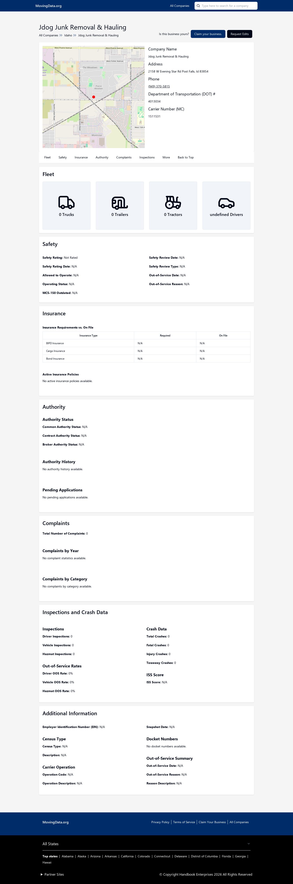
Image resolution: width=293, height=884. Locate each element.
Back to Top (186, 157)
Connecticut (162, 856)
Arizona (95, 856)
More (166, 157)
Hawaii (47, 862)
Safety (63, 157)
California (127, 856)
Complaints (124, 157)
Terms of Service (184, 822)
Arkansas (111, 856)
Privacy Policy (160, 822)
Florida (226, 856)
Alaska (82, 856)
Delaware (180, 856)
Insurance (81, 157)
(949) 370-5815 (159, 86)
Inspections (147, 157)
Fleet (47, 157)
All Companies (179, 6)
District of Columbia (204, 856)
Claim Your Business (212, 822)
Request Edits (240, 34)
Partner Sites (54, 874)
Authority (102, 157)
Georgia (240, 856)
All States (146, 843)
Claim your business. (208, 34)
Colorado (144, 856)
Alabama (67, 856)
